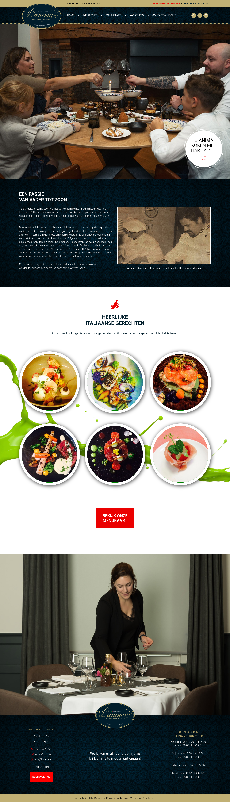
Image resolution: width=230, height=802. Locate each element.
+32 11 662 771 (42, 749)
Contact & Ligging (164, 15)
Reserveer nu (41, 776)
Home (70, 15)
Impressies (90, 15)
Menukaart (113, 15)
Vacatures (137, 15)
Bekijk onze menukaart (114, 518)
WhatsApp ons (43, 754)
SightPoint (150, 798)
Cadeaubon (41, 767)
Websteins (136, 798)
